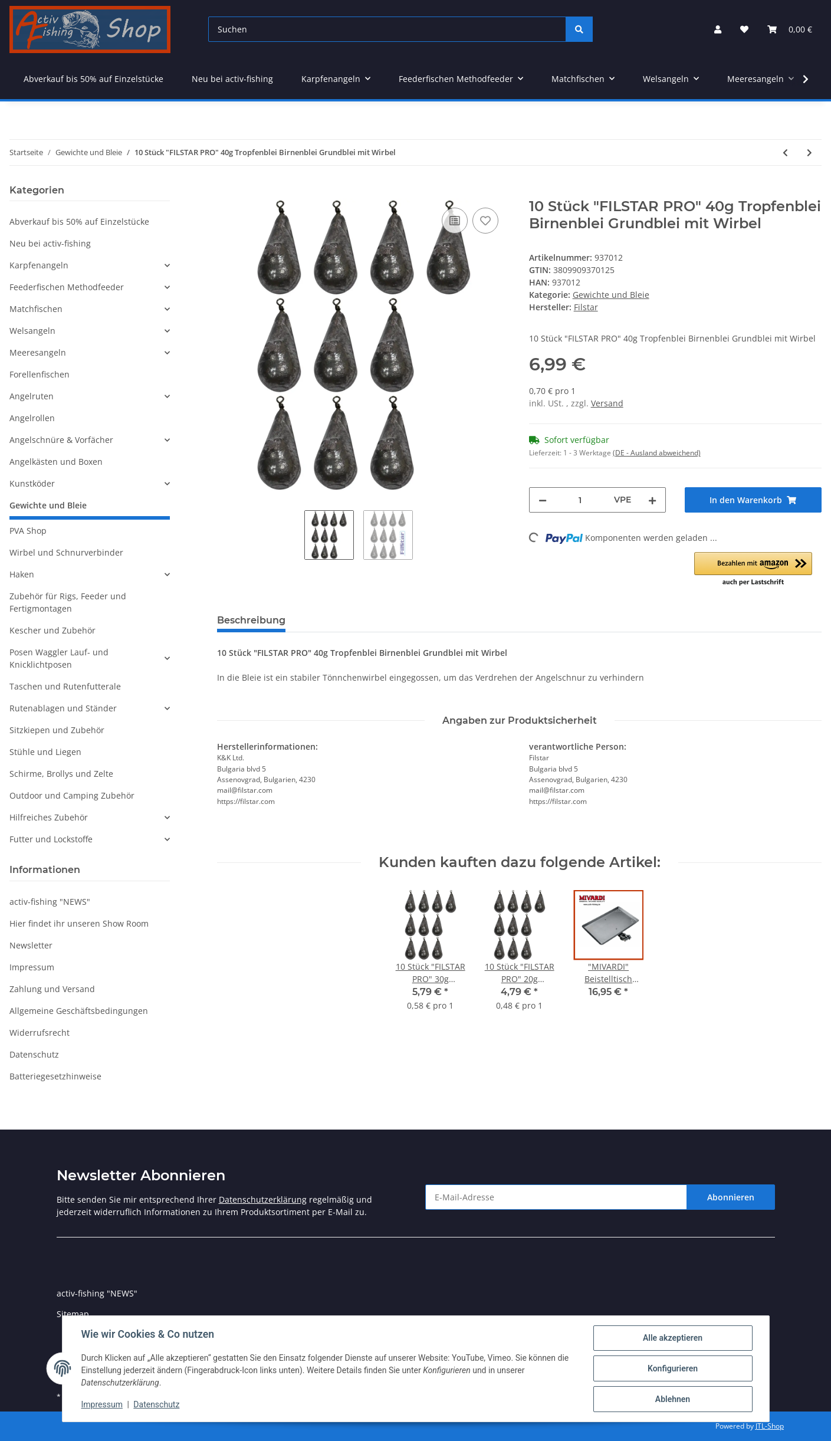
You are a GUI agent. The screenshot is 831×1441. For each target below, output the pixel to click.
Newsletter (30, 945)
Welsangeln (32, 330)
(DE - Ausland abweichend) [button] (657, 453)
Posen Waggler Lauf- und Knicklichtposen (59, 658)
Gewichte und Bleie (611, 294)
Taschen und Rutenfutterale (65, 686)
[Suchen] (387, 29)
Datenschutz (34, 1054)
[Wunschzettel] (744, 29)
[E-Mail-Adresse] (556, 1197)
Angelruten (31, 396)
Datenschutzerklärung (263, 1199)
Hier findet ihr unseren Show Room (79, 923)
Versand (607, 403)
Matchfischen (36, 308)
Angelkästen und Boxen (56, 461)
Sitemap (73, 1313)
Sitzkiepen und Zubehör (56, 730)
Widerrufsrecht (39, 1032)
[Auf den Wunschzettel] (485, 221)
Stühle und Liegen (45, 751)
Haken (21, 574)
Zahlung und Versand (52, 988)
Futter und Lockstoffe (51, 839)
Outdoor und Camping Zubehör (71, 795)
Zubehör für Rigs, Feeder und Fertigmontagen (67, 602)
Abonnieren (730, 1197)
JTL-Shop (770, 1426)
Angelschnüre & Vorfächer (61, 439)
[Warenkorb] (790, 29)
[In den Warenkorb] (226, 191)
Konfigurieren (673, 1368)
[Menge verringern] (543, 500)
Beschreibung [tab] (251, 620)
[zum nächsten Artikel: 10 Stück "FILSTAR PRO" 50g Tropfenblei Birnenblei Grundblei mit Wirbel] (809, 152)
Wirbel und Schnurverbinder (66, 552)
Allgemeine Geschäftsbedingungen (78, 1010)
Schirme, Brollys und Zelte (61, 773)
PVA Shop (28, 530)
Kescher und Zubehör (52, 630)
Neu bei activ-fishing (50, 243)
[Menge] (580, 500)
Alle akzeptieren (672, 1337)
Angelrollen (32, 418)
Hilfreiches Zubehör (48, 817)
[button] (718, 29)
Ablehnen (672, 1399)
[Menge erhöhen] (652, 500)
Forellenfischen (39, 374)
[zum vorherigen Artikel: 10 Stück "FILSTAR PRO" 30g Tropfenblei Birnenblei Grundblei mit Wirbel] (785, 152)
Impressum (31, 967)
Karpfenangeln (38, 265)
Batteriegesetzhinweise (55, 1076)
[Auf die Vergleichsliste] (455, 221)
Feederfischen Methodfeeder (66, 287)
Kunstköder (32, 483)
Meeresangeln (37, 352)
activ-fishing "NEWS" (49, 901)
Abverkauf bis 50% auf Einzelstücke (79, 221)
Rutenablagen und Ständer (63, 708)
